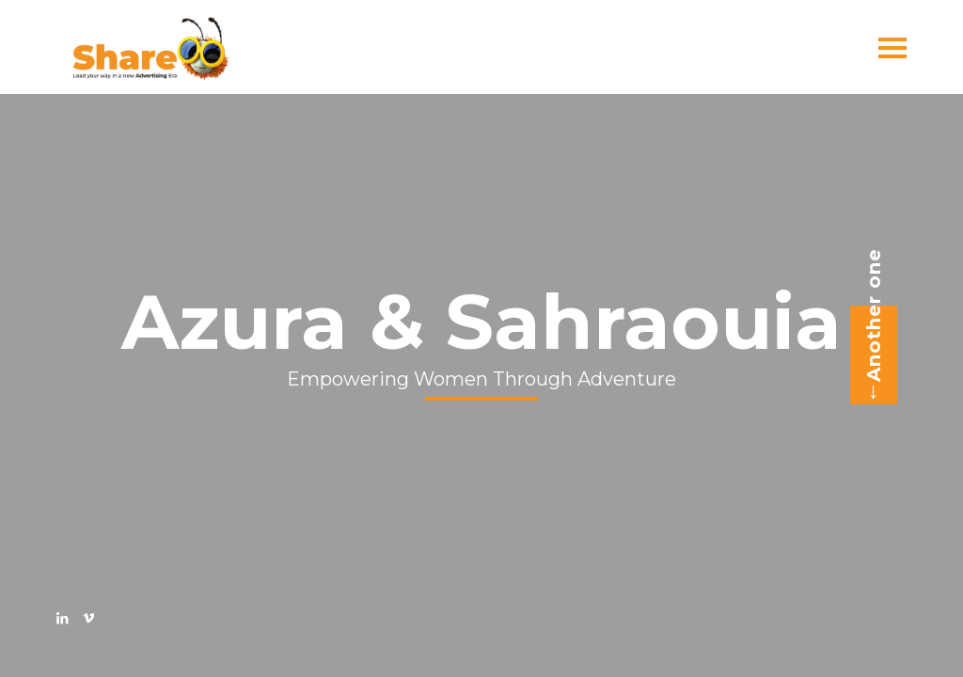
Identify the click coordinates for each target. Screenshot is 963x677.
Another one (867, 326)
